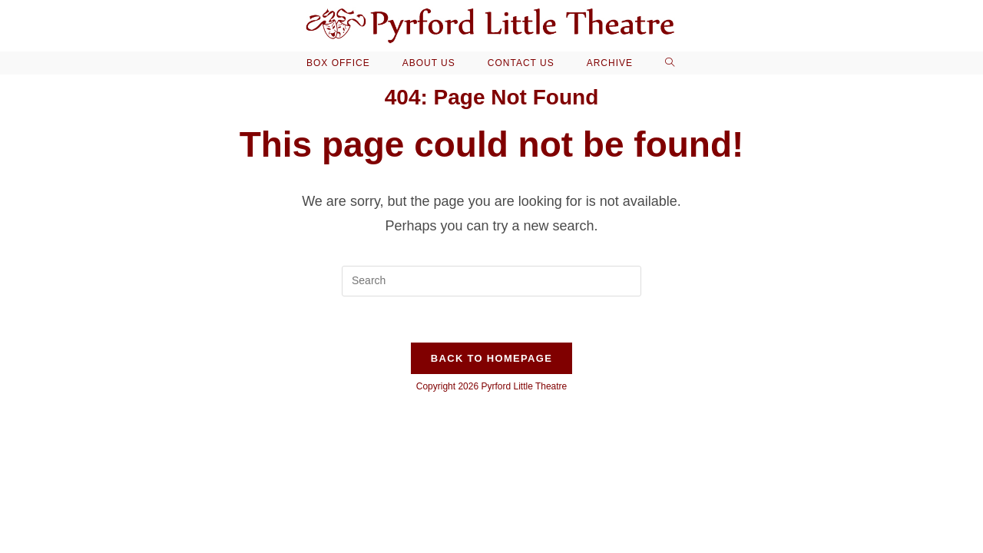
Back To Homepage (491, 358)
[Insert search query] (491, 281)
